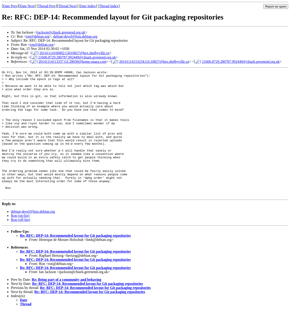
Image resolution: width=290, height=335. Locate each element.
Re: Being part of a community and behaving (66, 305)
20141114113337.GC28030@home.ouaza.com (72, 62)
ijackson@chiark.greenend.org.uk (60, 32)
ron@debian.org (37, 36)
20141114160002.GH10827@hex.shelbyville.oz (74, 53)
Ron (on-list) (20, 241)
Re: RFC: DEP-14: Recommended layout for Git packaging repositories (75, 261)
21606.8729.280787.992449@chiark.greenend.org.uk (77, 57)
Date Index (88, 6)
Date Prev (10, 6)
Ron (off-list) (20, 245)
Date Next (27, 6)
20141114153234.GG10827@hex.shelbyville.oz (154, 62)
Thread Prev (47, 6)
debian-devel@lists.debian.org (75, 36)
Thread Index (108, 6)
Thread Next (67, 6)
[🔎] (35, 53)
